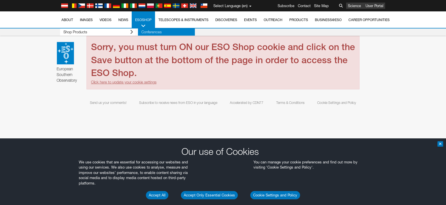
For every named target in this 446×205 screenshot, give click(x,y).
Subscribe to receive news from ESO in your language (178, 103)
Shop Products (96, 32)
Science (354, 5)
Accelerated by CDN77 (246, 103)
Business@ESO (328, 20)
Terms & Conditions (290, 103)
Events (250, 20)
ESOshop (143, 23)
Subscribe (286, 5)
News (123, 20)
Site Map (321, 5)
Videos (106, 20)
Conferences (148, 32)
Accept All (157, 195)
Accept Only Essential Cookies (209, 195)
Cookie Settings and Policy (275, 195)
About (67, 20)
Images (86, 20)
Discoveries (226, 20)
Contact (304, 5)
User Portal (374, 5)
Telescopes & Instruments (183, 20)
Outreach (273, 20)
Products (298, 20)
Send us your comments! (108, 103)
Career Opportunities (369, 20)
